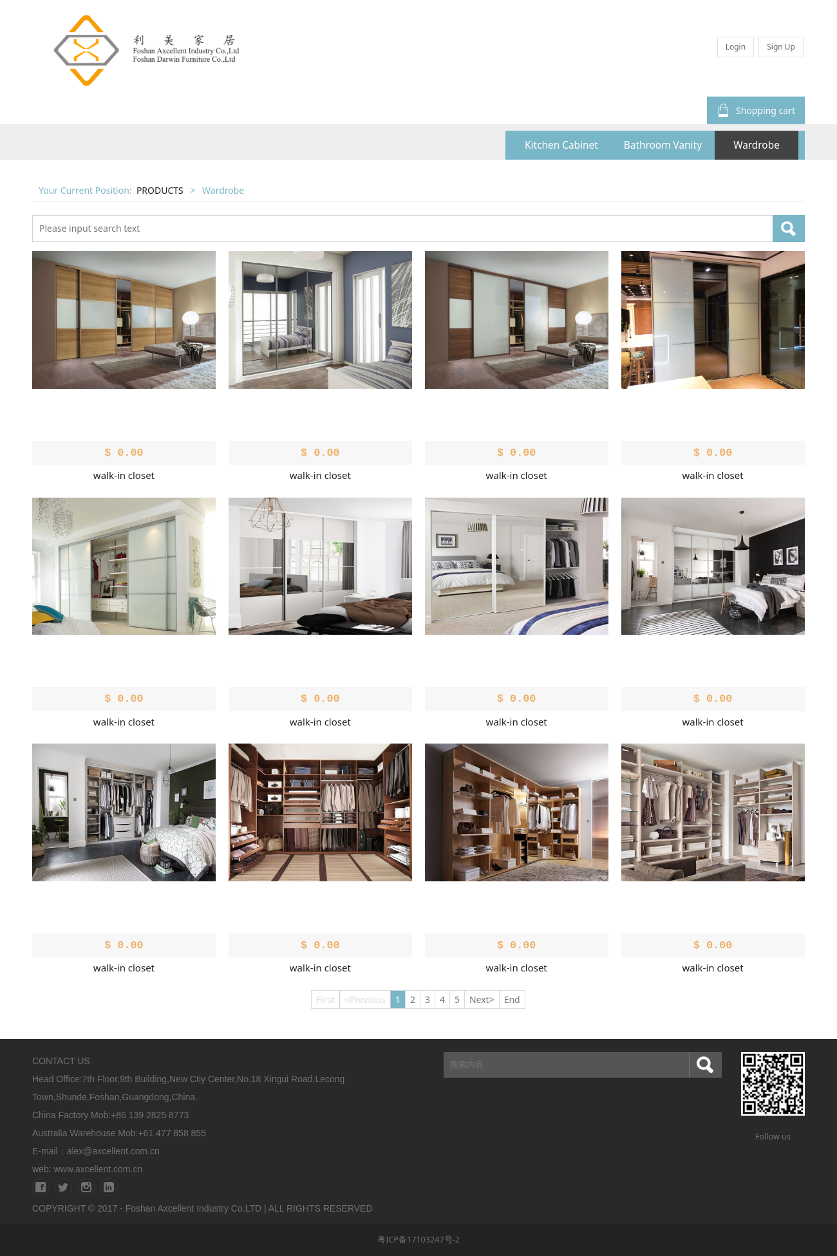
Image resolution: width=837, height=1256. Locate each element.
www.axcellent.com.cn (97, 1169)
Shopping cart (756, 110)
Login (736, 46)
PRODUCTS (159, 190)
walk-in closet (124, 475)
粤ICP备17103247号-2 (418, 1239)
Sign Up (781, 46)
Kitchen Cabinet (561, 145)
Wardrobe (756, 145)
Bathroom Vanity (663, 145)
